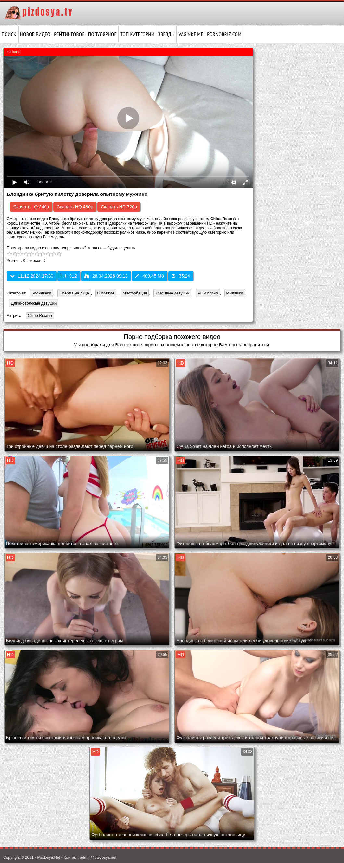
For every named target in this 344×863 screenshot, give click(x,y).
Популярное (102, 34)
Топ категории (137, 34)
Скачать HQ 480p (75, 206)
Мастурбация (135, 293)
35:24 (181, 276)
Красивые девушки (172, 293)
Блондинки (41, 293)
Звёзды (166, 34)
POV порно (208, 293)
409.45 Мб (149, 276)
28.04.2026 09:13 (106, 276)
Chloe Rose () (39, 316)
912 (69, 276)
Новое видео (35, 34)
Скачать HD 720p (119, 206)
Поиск (9, 34)
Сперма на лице (74, 293)
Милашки (234, 293)
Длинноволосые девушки (34, 303)
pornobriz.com (224, 34)
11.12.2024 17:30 (31, 276)
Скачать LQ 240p (31, 206)
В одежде (105, 293)
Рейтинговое (69, 34)
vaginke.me (190, 34)
